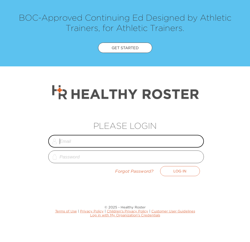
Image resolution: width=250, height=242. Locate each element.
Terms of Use (66, 211)
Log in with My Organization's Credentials (125, 215)
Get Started (125, 47)
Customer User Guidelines (173, 211)
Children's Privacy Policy (127, 211)
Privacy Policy (92, 211)
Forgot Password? (134, 171)
